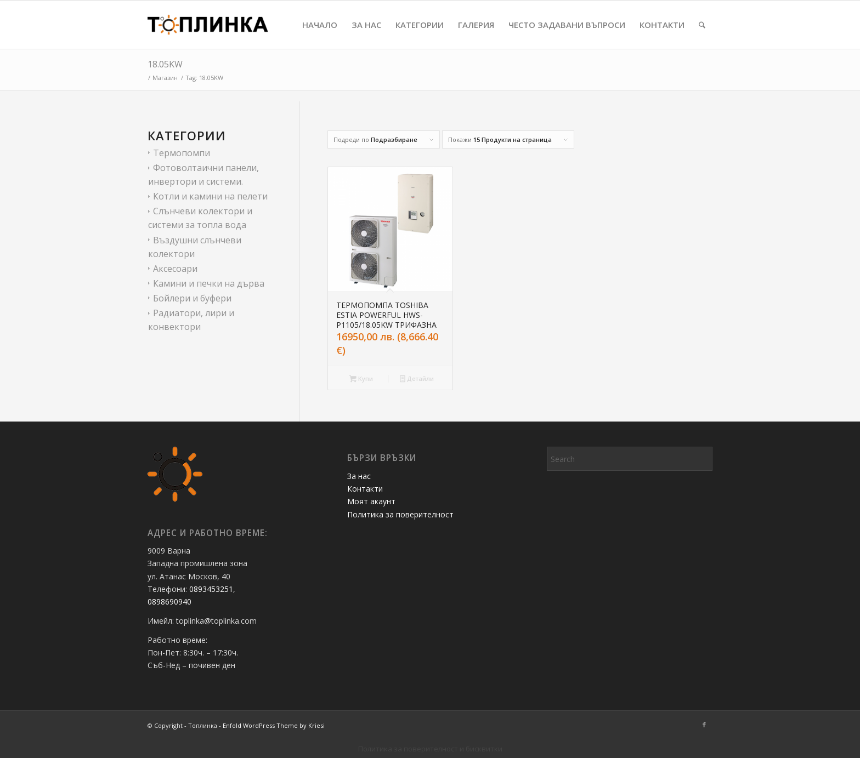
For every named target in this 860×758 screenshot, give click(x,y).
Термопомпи (181, 153)
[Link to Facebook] (704, 724)
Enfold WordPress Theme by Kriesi (274, 725)
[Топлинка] (208, 25)
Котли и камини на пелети (210, 196)
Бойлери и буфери (192, 298)
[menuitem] (319, 25)
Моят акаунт (371, 501)
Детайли (417, 379)
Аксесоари (175, 269)
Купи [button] (361, 379)
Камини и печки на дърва (208, 283)
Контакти (365, 488)
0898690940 (171, 601)
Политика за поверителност (400, 514)
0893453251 (211, 589)
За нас (359, 476)
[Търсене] (702, 25)
